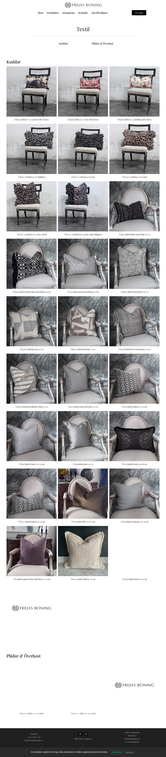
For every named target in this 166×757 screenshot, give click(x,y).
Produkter (53, 12)
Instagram (69, 12)
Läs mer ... (130, 752)
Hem (40, 12)
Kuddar (63, 43)
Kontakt (83, 12)
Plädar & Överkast (102, 43)
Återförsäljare (99, 12)
